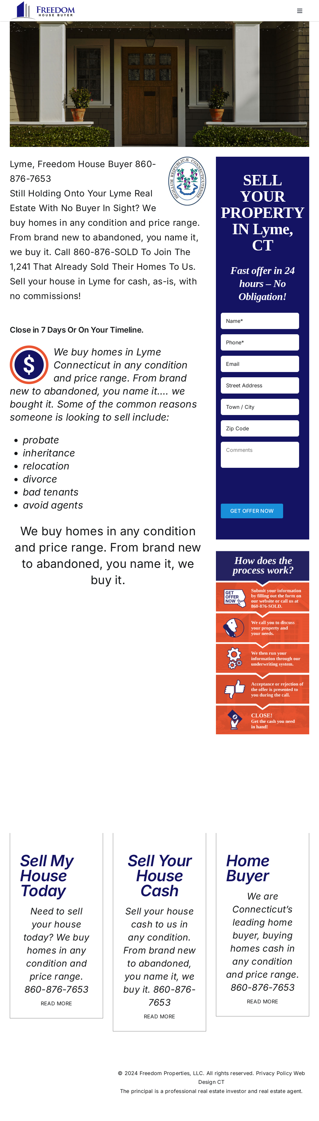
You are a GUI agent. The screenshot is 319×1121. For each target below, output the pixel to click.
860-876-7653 (56, 989)
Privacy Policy (274, 1073)
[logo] (43, 4)
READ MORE (56, 1003)
